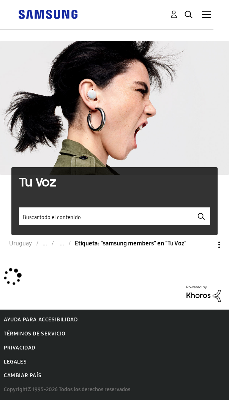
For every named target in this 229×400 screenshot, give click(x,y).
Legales (15, 362)
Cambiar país (22, 375)
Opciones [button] (206, 245)
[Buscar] (114, 216)
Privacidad (19, 348)
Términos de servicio (35, 333)
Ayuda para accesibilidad (40, 319)
